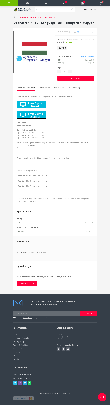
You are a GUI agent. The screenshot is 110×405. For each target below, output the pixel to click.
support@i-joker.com (22, 378)
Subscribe (88, 313)
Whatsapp (29, 383)
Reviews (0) (59, 87)
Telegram (25, 383)
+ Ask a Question (26, 283)
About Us (17, 334)
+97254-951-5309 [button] (22, 374)
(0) (78, 32)
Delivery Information (21, 338)
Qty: (59, 67)
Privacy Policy (27, 318)
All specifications (87, 56)
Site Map (17, 355)
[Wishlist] (93, 31)
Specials (16, 359)
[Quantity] (64, 71)
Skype (15, 383)
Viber (20, 383)
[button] (46, 3)
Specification (45, 87)
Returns (16, 352)
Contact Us (17, 348)
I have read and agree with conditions (32, 318)
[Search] (72, 9)
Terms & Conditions (21, 345)
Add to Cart (76, 78)
